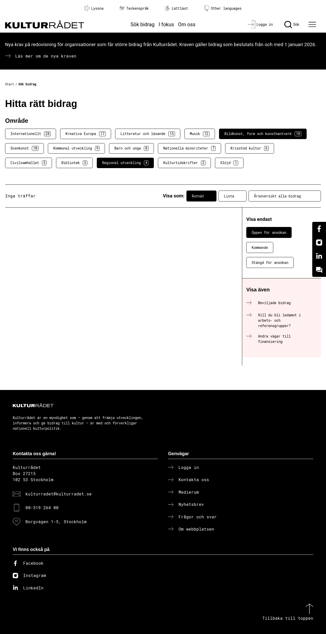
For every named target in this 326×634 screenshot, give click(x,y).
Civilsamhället (28, 162)
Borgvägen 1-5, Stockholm (56, 521)
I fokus (166, 24)
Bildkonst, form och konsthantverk (262, 133)
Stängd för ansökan (270, 262)
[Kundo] (319, 270)
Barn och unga (131, 148)
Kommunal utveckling (76, 148)
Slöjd (229, 162)
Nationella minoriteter (189, 148)
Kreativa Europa (85, 133)
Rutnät (201, 195)
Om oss (186, 24)
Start (9, 84)
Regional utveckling (125, 162)
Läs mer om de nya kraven (45, 56)
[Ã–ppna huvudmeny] (313, 24)
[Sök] (292, 24)
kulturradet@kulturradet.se (58, 493)
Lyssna (94, 8)
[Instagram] (319, 242)
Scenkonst (24, 148)
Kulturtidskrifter (184, 162)
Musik (200, 133)
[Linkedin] (319, 256)
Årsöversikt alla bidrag (285, 195)
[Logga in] (260, 24)
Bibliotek (74, 162)
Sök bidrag (143, 24)
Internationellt (30, 133)
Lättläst (176, 8)
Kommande (260, 247)
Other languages (222, 8)
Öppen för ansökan (269, 232)
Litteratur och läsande (147, 133)
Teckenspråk (134, 8)
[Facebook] (319, 229)
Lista (232, 195)
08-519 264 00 (42, 507)
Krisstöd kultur (249, 148)
